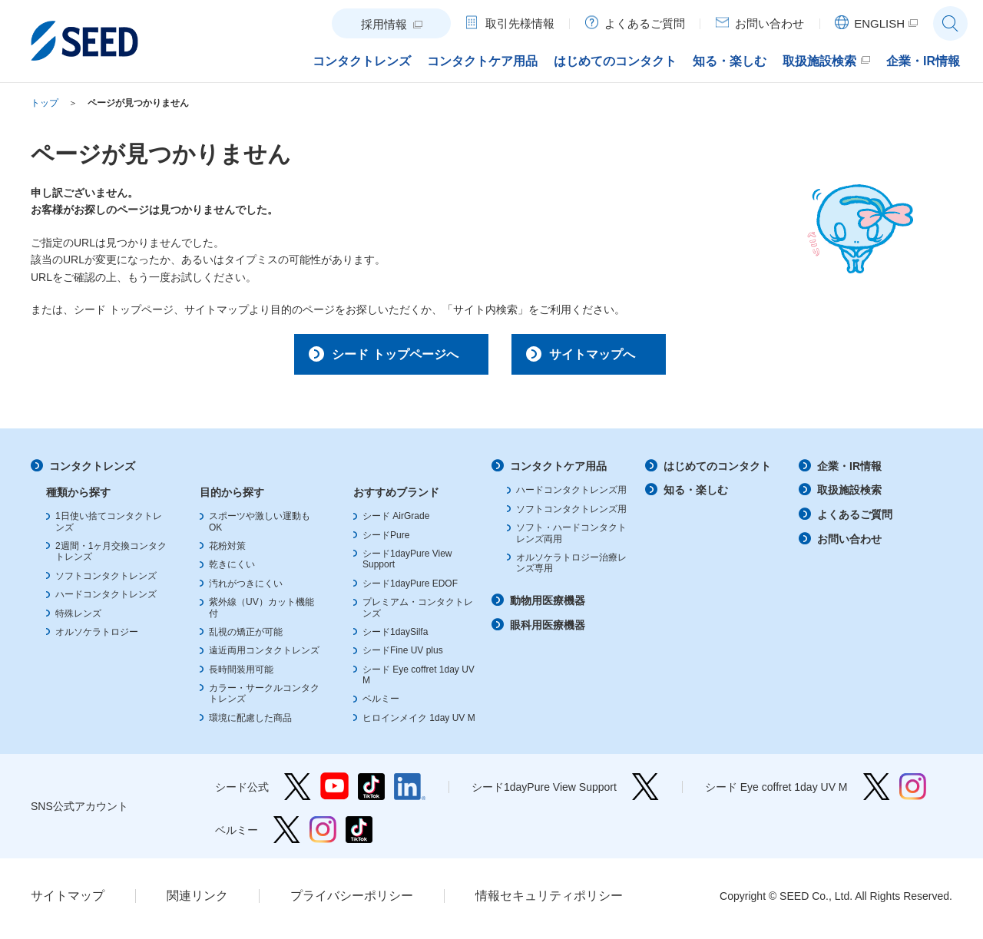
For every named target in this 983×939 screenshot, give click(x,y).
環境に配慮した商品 (250, 723)
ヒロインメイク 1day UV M (418, 723)
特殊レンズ (78, 618)
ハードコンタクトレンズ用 (571, 496)
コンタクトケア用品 (558, 471)
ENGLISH (879, 23)
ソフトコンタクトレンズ (106, 581)
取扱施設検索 (849, 496)
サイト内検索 (950, 23)
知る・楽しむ (696, 496)
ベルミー (380, 704)
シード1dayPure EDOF (410, 589)
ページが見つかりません (138, 103)
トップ (44, 103)
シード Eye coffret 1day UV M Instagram (912, 792)
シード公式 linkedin (409, 792)
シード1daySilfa (395, 637)
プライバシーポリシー (351, 901)
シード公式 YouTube (334, 792)
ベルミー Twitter (286, 835)
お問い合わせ (849, 544)
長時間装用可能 (241, 675)
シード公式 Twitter (297, 792)
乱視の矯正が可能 (246, 637)
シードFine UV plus (402, 655)
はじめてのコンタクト (717, 471)
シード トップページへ (381, 356)
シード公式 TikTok (371, 792)
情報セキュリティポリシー (549, 901)
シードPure (385, 540)
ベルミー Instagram (322, 835)
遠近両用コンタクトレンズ (264, 655)
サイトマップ (67, 901)
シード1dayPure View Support (645, 792)
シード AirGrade (395, 521)
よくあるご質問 (854, 520)
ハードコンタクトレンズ (106, 599)
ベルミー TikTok (359, 835)
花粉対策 (227, 551)
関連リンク (197, 901)
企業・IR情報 (849, 471)
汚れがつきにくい (246, 589)
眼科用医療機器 (547, 630)
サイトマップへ (601, 356)
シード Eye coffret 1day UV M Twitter (876, 792)
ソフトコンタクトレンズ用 (571, 514)
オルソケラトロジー (96, 637)
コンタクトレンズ (92, 471)
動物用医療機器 (547, 606)
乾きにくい (232, 570)
